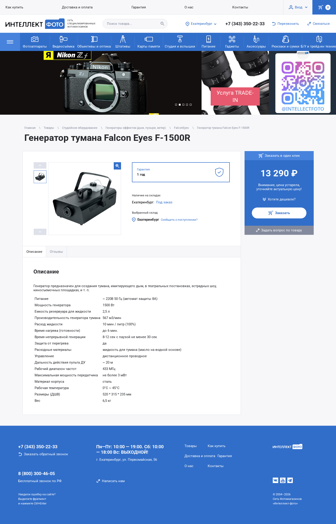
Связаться (321, 24)
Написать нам (113, 481)
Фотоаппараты (35, 41)
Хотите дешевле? (282, 199)
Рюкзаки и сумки (285, 41)
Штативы (122, 41)
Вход (298, 7)
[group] (101, 83)
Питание (208, 41)
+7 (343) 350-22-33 (245, 23)
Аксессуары (256, 41)
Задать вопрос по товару (281, 230)
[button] (176, 105)
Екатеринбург (148, 220)
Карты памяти (148, 41)
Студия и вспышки (180, 41)
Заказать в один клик (282, 156)
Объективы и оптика (94, 41)
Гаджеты (232, 41)
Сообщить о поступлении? (179, 219)
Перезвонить (288, 24)
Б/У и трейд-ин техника (319, 41)
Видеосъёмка (63, 41)
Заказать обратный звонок (46, 454)
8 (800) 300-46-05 (36, 473)
